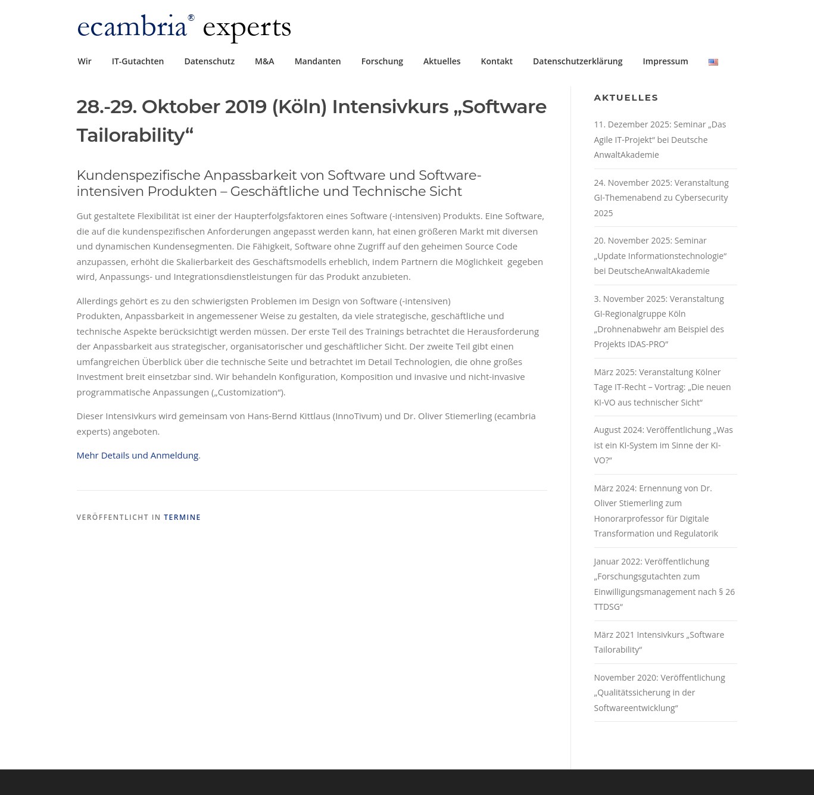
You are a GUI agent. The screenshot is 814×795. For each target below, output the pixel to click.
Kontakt (497, 61)
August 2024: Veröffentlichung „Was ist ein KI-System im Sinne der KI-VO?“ (663, 445)
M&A (265, 61)
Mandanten (318, 61)
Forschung (382, 61)
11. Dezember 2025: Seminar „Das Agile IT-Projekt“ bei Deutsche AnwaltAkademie (660, 139)
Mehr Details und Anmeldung (138, 455)
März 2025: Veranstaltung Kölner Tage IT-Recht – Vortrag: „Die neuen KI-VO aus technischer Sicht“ (662, 387)
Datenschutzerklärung (577, 61)
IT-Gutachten (138, 61)
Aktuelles (441, 61)
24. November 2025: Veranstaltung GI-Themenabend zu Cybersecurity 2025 (661, 198)
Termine (182, 517)
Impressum (665, 61)
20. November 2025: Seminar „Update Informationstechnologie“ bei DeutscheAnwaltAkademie (660, 255)
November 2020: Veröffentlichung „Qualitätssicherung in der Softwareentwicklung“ (659, 692)
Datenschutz (209, 61)
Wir (85, 61)
